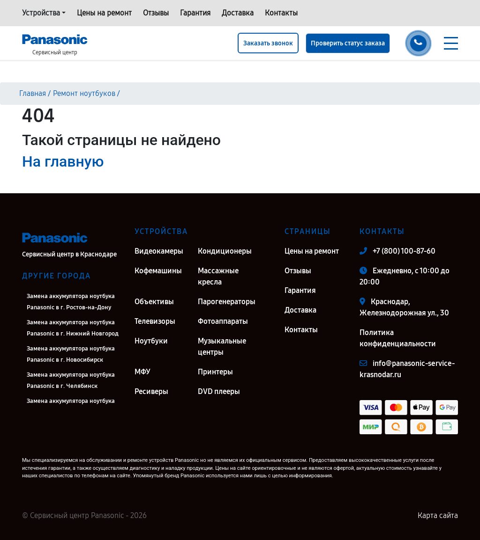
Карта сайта (438, 515)
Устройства (41, 12)
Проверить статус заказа (348, 43)
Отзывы (156, 12)
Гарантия (195, 12)
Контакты (281, 12)
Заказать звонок (268, 43)
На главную (63, 161)
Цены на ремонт (104, 12)
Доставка (238, 12)
